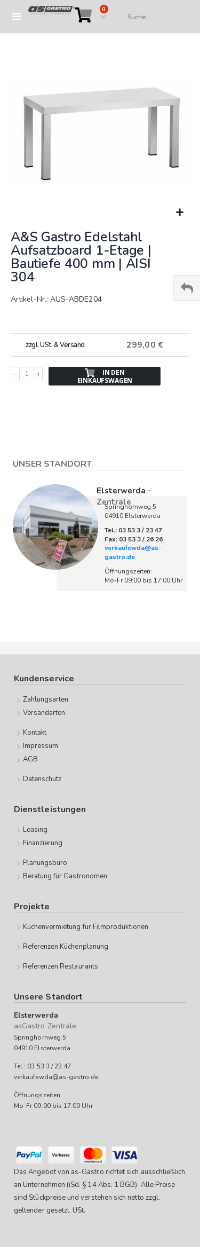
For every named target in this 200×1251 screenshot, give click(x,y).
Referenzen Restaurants (60, 966)
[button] (179, 212)
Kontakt (34, 732)
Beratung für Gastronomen (65, 876)
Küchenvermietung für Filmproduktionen (85, 927)
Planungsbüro (45, 863)
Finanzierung (43, 843)
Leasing (35, 830)
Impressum (41, 746)
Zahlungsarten (46, 699)
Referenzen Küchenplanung (66, 946)
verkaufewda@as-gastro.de (133, 552)
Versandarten (44, 713)
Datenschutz (42, 779)
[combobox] (153, 17)
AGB (30, 759)
